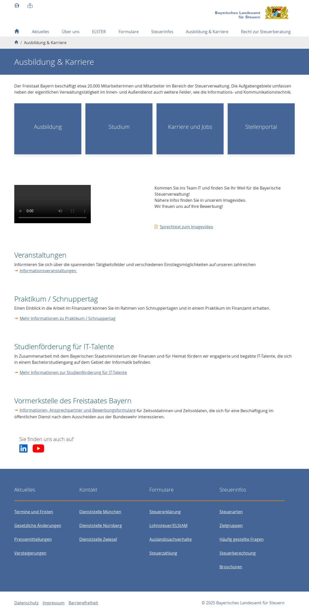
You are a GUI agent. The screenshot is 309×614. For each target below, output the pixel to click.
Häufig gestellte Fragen (242, 539)
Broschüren (231, 567)
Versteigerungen (30, 553)
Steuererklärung (165, 512)
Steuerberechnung (238, 553)
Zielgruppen (231, 525)
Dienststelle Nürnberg (100, 525)
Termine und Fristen (33, 512)
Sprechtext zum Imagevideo (186, 227)
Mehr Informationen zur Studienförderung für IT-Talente (73, 372)
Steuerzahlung (163, 553)
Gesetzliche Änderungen (37, 525)
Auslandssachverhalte (170, 539)
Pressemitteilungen (33, 539)
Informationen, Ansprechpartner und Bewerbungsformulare (78, 410)
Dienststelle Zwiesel (98, 539)
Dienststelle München (100, 512)
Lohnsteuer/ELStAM (168, 525)
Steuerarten (231, 512)
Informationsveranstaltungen (48, 270)
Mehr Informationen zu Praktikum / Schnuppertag (67, 318)
